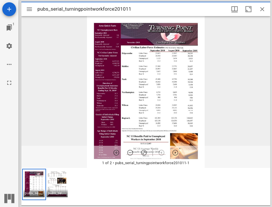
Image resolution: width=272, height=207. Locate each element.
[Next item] (175, 153)
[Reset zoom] (144, 153)
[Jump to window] (9, 27)
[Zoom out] (130, 153)
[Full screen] (9, 83)
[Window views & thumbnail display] (234, 9)
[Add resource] (9, 9)
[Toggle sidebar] (29, 9)
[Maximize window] (248, 9)
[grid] (145, 186)
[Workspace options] (9, 64)
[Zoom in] (116, 153)
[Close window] (262, 9)
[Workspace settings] (9, 46)
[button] (34, 184)
